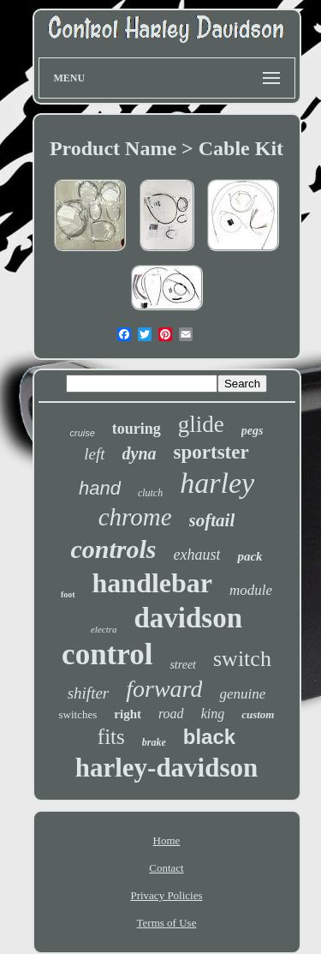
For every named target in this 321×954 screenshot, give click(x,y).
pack (249, 556)
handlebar (152, 582)
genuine (242, 694)
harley (217, 483)
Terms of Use (167, 922)
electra (104, 629)
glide (201, 424)
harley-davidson (167, 768)
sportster (211, 452)
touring (136, 428)
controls (113, 549)
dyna (139, 453)
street (182, 664)
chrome (135, 517)
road (171, 713)
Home (167, 840)
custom (257, 714)
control (107, 654)
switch (242, 658)
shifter (89, 693)
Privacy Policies (166, 895)
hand (100, 488)
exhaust (196, 554)
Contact (166, 867)
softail (212, 520)
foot (68, 594)
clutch (150, 493)
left (94, 454)
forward (164, 688)
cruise (81, 433)
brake (154, 742)
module (250, 590)
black (209, 736)
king (213, 713)
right (127, 714)
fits (111, 736)
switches (78, 714)
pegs (252, 430)
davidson (188, 618)
